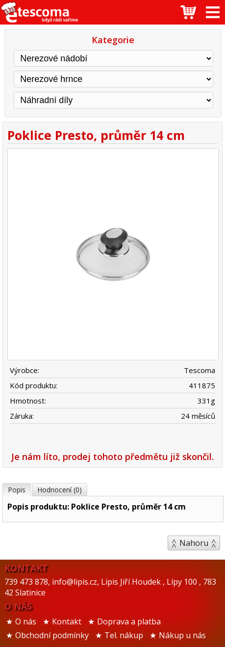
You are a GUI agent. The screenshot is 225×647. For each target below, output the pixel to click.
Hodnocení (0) (59, 489)
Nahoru (193, 543)
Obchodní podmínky (52, 635)
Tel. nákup (123, 635)
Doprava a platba (129, 621)
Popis (16, 489)
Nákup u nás (182, 635)
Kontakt (66, 621)
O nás (25, 621)
